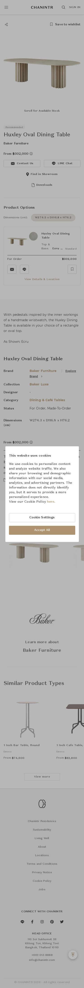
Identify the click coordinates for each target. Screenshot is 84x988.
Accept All (42, 530)
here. (51, 501)
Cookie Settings (42, 517)
